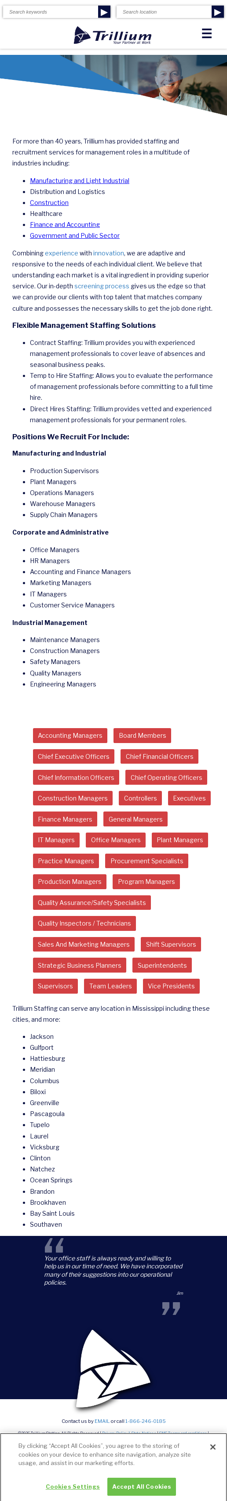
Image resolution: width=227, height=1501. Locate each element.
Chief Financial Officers (160, 756)
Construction (49, 202)
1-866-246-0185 (145, 1421)
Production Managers (70, 881)
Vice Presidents (171, 986)
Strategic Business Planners (79, 965)
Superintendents (162, 965)
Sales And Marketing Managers (84, 944)
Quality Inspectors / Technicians (84, 923)
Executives (189, 798)
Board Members (142, 735)
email (102, 1421)
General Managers (136, 819)
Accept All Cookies (141, 1490)
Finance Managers (65, 819)
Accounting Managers (70, 735)
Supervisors (55, 986)
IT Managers (56, 840)
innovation (108, 253)
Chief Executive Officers (74, 756)
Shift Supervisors (171, 944)
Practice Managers (66, 861)
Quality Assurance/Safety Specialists (92, 902)
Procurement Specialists (146, 861)
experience (61, 253)
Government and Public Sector (75, 235)
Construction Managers (73, 798)
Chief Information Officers (76, 777)
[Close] (213, 1450)
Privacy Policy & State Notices (129, 1433)
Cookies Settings (73, 1490)
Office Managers (116, 840)
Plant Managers (180, 840)
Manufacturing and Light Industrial (79, 180)
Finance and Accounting (65, 224)
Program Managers (146, 881)
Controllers (140, 798)
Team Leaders (110, 986)
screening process (101, 286)
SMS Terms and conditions (183, 1433)
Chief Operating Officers (166, 777)
